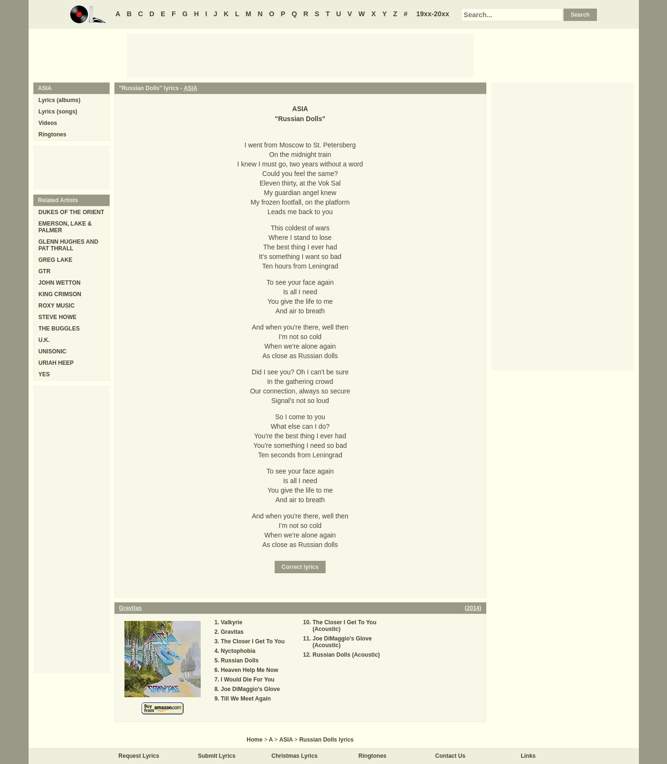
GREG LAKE (55, 260)
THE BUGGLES (59, 328)
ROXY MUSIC (57, 305)
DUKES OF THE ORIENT (71, 212)
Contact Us (450, 756)
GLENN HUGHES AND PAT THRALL (69, 245)
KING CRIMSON (60, 294)
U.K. (44, 340)
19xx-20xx (432, 14)
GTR (45, 271)
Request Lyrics (138, 756)
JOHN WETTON (60, 282)
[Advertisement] (300, 54)
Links (528, 756)
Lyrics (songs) (58, 111)
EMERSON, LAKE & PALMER (65, 227)
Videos (48, 123)
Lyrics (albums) (60, 100)
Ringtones (53, 134)
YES (44, 374)
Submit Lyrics (217, 756)
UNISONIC (53, 351)
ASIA (190, 88)
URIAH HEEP (56, 363)
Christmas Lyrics (294, 756)
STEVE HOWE (58, 317)
